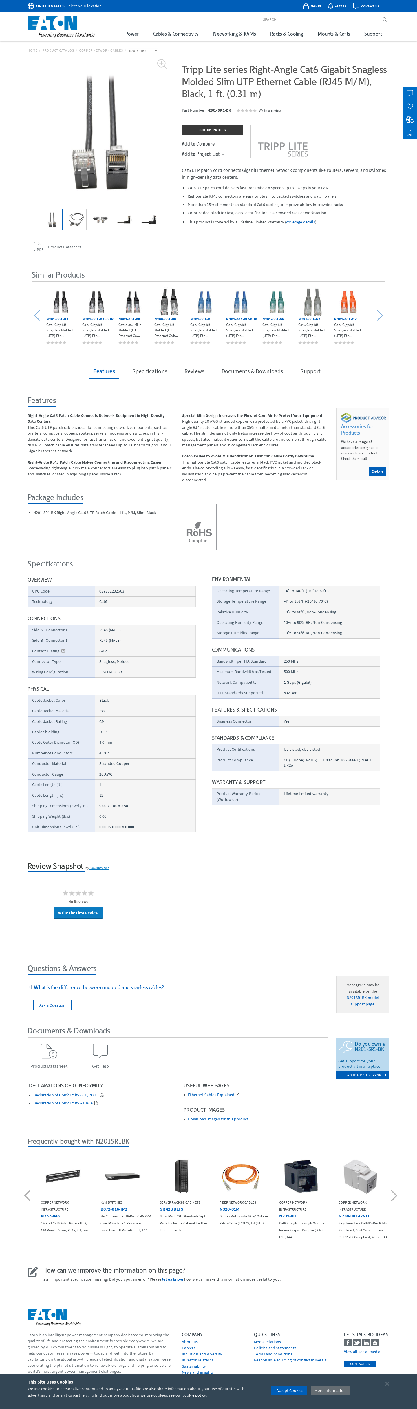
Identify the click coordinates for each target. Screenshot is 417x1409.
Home (32, 50)
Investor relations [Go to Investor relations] (197, 1360)
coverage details (300, 222)
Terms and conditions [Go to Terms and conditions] (273, 1354)
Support (373, 34)
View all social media (362, 1351)
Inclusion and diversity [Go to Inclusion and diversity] (202, 1354)
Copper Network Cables (101, 50)
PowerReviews (99, 868)
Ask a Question (52, 1005)
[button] (38, 316)
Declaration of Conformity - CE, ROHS (65, 1095)
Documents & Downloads (252, 371)
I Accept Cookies (289, 1390)
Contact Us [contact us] (360, 1363)
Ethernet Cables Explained (211, 1094)
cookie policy (194, 1395)
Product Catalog (58, 50)
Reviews (194, 371)
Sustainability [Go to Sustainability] (194, 1366)
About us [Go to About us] (190, 1341)
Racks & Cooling (286, 34)
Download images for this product (218, 1119)
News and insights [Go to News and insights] (198, 1372)
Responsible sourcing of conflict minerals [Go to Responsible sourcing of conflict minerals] (290, 1360)
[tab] (178, 987)
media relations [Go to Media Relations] (267, 1341)
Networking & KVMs (234, 34)
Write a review (270, 110)
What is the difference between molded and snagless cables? (98, 987)
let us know (172, 1279)
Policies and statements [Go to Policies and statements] (275, 1347)
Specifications (149, 371)
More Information (330, 1390)
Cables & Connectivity (176, 34)
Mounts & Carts (334, 34)
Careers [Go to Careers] (188, 1347)
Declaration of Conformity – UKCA (63, 1103)
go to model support (367, 1075)
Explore (377, 471)
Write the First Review (78, 912)
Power (132, 34)
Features (104, 371)
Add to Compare (198, 143)
